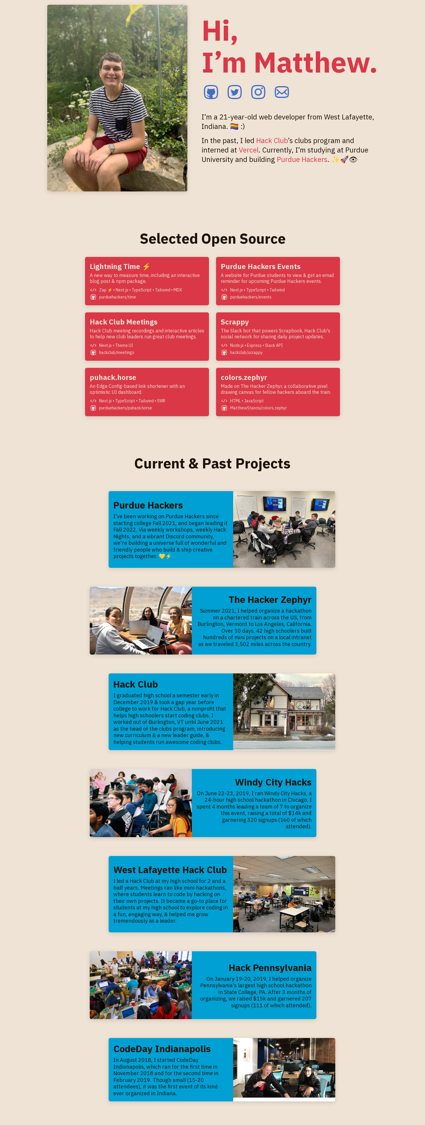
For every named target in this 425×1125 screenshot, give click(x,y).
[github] (211, 93)
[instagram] (258, 93)
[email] (281, 93)
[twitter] (234, 93)
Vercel (249, 150)
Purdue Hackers (302, 159)
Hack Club (272, 140)
